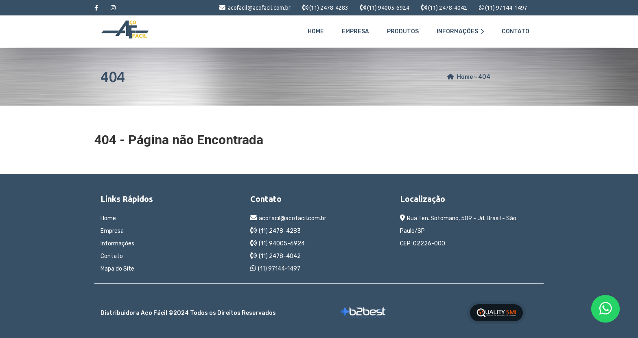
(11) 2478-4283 (328, 7)
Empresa (355, 31)
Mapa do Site (117, 268)
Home (316, 31)
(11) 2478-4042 (447, 7)
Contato (515, 31)
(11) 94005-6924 (388, 7)
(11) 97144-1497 (506, 7)
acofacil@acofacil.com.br (259, 7)
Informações (460, 31)
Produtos (403, 31)
